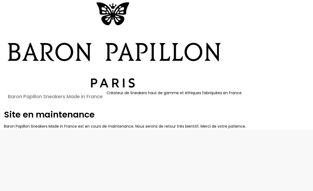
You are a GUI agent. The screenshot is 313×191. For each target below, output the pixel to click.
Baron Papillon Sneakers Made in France (55, 96)
